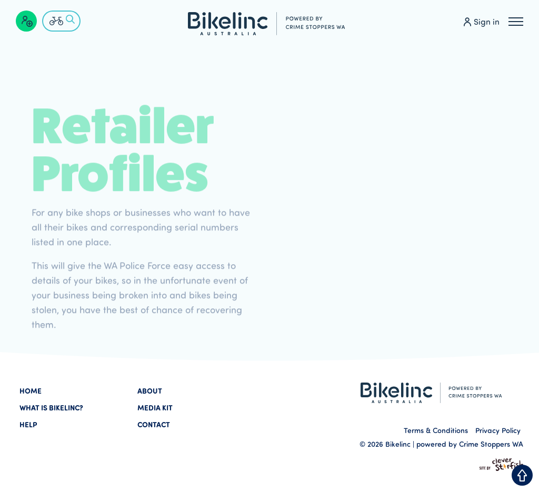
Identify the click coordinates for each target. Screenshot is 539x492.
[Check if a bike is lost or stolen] (61, 21)
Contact (153, 424)
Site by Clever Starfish (501, 464)
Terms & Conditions (436, 430)
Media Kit (155, 408)
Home (30, 391)
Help (28, 424)
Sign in (487, 21)
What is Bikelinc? (51, 408)
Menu (515, 20)
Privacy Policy (498, 430)
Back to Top (522, 475)
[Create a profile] (26, 21)
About (149, 391)
